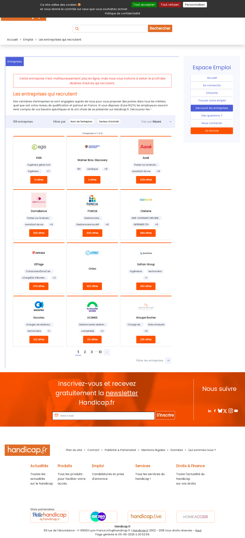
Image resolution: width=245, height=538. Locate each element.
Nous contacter (212, 123)
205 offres (146, 339)
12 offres (38, 179)
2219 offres (146, 179)
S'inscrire (212, 93)
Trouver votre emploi (212, 100)
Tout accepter (144, 4)
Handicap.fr (141, 530)
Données (177, 450)
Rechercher (160, 28)
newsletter (122, 393)
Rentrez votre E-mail (36, 415)
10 (100, 352)
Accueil (212, 78)
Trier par (146, 122)
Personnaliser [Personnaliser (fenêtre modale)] (195, 4)
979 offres (38, 286)
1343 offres (92, 233)
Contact (93, 450)
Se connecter (212, 85)
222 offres (38, 339)
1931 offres (38, 233)
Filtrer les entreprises (154, 360)
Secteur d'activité (109, 121)
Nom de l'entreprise (81, 121)
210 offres (92, 339)
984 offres (146, 233)
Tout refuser (170, 4)
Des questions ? (211, 115)
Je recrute (212, 131)
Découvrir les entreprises (212, 108)
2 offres (92, 179)
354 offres (146, 286)
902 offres (92, 286)
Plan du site (74, 450)
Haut (198, 530)
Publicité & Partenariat (120, 450)
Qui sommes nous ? (202, 450)
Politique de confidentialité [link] (122, 13)
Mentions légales (153, 450)
